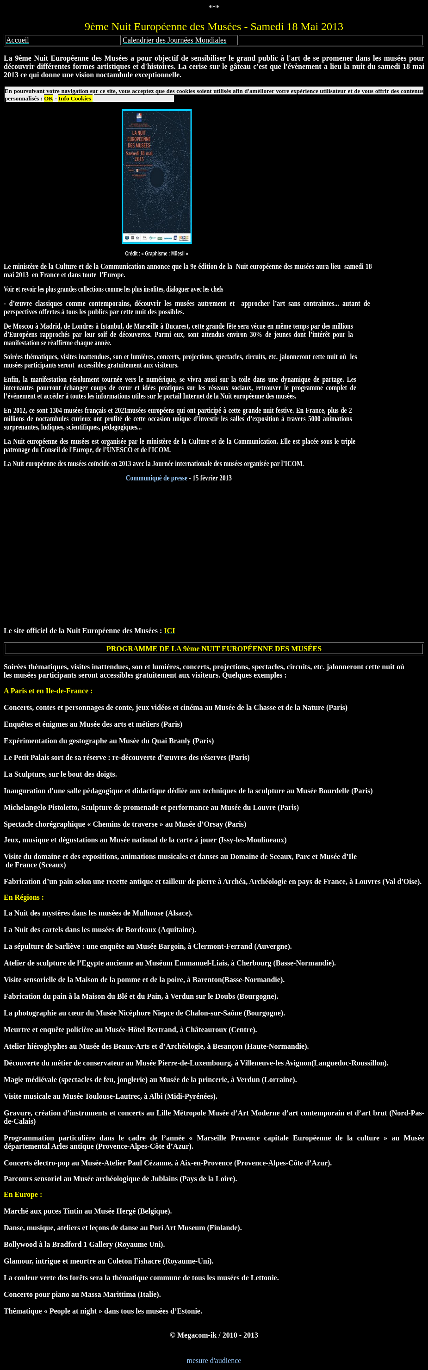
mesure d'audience (214, 1360)
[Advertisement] (214, 554)
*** (214, 8)
